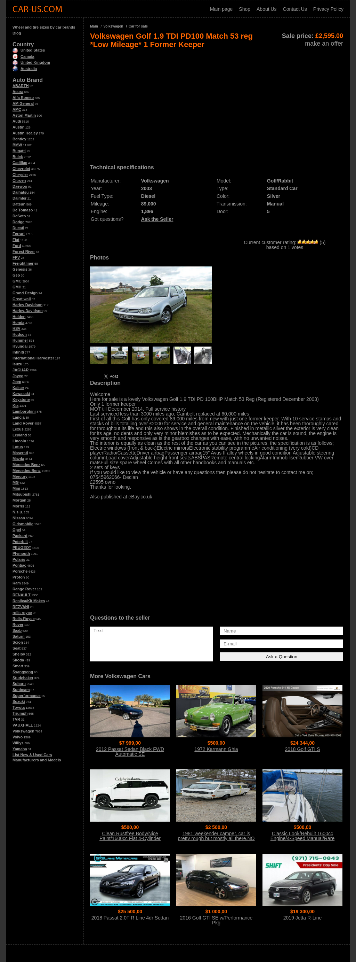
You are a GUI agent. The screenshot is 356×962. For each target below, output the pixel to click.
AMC (17, 109)
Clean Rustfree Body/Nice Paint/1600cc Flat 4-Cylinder (130, 836)
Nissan (19, 518)
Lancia (19, 417)
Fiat (16, 240)
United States (29, 50)
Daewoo (20, 186)
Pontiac (19, 565)
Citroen (19, 180)
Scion (18, 642)
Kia (15, 405)
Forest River (24, 251)
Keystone (21, 399)
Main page (221, 9)
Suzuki (19, 701)
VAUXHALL (23, 725)
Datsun (19, 204)
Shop (244, 9)
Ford (17, 245)
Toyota (19, 707)
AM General (23, 103)
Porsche (20, 571)
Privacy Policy (328, 9)
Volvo (18, 737)
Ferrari (19, 234)
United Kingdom (31, 62)
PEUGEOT (22, 547)
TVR (16, 719)
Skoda (18, 660)
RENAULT (22, 595)
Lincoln (19, 441)
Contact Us (295, 9)
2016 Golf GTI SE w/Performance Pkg (216, 920)
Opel (17, 530)
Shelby (19, 654)
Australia (25, 69)
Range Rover (24, 589)
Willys (18, 743)
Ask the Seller (157, 219)
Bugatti (19, 151)
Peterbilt (20, 542)
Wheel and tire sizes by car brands (44, 27)
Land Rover (23, 423)
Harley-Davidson (28, 311)
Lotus (18, 447)
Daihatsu (21, 192)
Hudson (20, 334)
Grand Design (25, 293)
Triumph (20, 713)
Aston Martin (24, 115)
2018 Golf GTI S (302, 749)
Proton (19, 577)
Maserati (20, 453)
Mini (16, 488)
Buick (18, 157)
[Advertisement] (216, 104)
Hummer (20, 340)
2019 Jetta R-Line (302, 917)
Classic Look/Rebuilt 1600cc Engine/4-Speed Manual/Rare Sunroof (302, 838)
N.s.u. (18, 512)
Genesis (20, 269)
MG (16, 482)
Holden (19, 317)
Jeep (17, 382)
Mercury (20, 476)
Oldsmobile (23, 524)
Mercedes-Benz (27, 470)
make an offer (324, 43)
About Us (267, 9)
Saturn (19, 636)
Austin (18, 127)
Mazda (18, 459)
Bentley (19, 139)
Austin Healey (25, 133)
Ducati (18, 228)
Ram (17, 583)
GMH (17, 287)
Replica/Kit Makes (29, 601)
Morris (18, 506)
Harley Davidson (27, 305)
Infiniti (18, 352)
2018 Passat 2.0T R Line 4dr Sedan (130, 917)
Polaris (19, 559)
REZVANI (21, 607)
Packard (20, 536)
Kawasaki (21, 393)
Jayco (18, 376)
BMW (17, 145)
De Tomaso (23, 210)
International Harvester (33, 358)
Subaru (19, 684)
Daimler (19, 198)
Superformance (27, 695)
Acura (18, 92)
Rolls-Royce (24, 618)
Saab (17, 630)
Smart (18, 666)
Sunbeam (21, 690)
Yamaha (20, 749)
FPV (16, 257)
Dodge (18, 222)
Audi (17, 121)
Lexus (18, 429)
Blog (17, 33)
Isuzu (17, 364)
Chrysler (20, 174)
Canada (23, 56)
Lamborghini (24, 411)
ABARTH (21, 86)
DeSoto (19, 216)
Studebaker (23, 678)
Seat (17, 648)
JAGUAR (21, 370)
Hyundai (20, 346)
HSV (17, 328)
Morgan (19, 500)
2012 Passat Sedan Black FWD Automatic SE (130, 752)
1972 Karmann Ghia (216, 749)
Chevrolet (21, 168)
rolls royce (22, 613)
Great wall (22, 299)
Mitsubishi (22, 494)
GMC (17, 281)
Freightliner (23, 263)
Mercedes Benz (26, 465)
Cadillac (20, 163)
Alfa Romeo (23, 97)
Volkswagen (23, 731)
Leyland (20, 435)
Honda (18, 322)
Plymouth (21, 553)
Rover (18, 624)
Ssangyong (23, 672)
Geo (16, 275)
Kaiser (18, 388)
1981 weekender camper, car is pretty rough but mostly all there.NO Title (216, 838)
